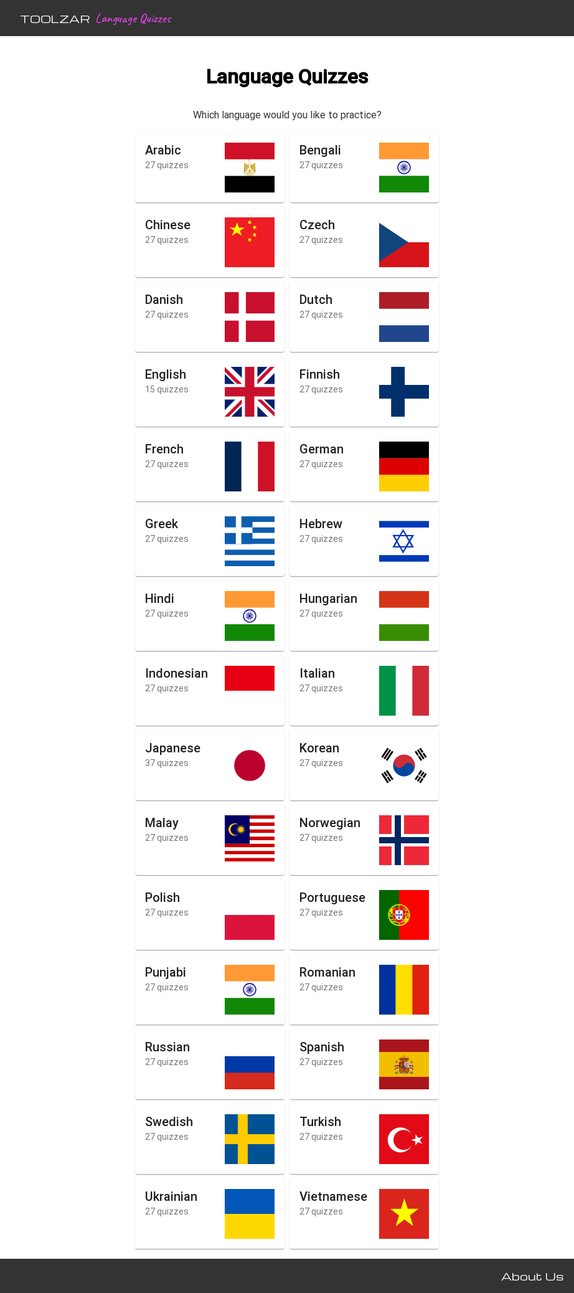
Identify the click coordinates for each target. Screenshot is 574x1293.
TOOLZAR (55, 18)
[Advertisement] (52, 243)
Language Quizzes (133, 18)
